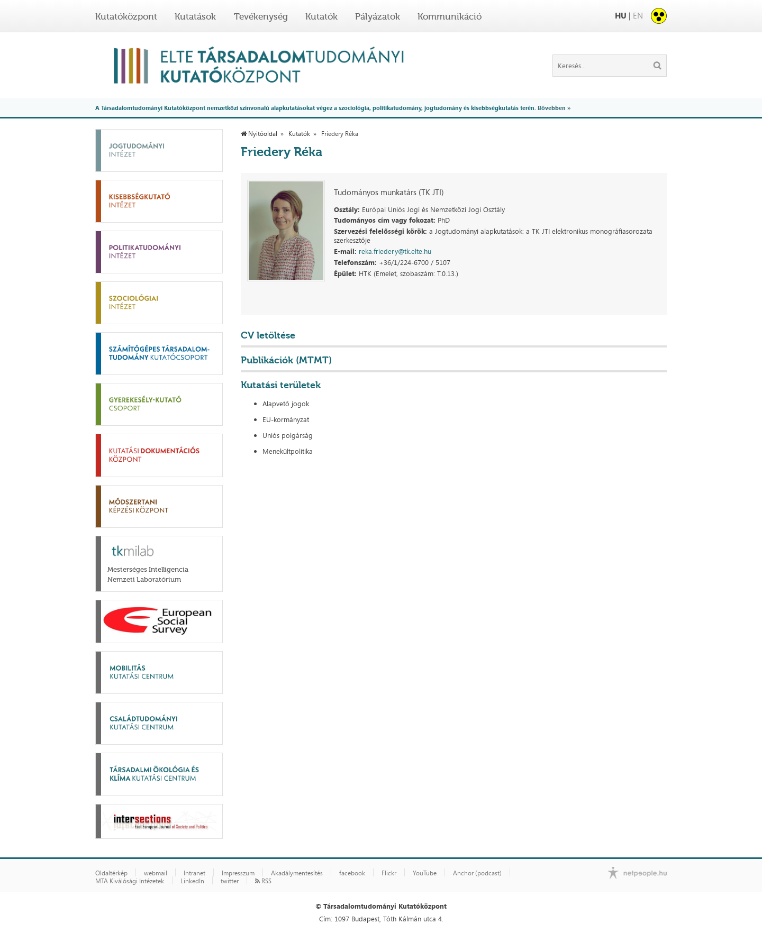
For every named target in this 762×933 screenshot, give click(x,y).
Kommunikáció (450, 16)
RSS (263, 881)
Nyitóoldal (259, 134)
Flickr (389, 873)
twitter (230, 881)
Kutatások (195, 16)
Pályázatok (377, 16)
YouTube (425, 873)
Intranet (194, 873)
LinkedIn (192, 881)
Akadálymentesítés (297, 873)
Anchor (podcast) (477, 873)
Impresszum (238, 873)
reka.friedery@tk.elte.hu (395, 251)
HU (621, 15)
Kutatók (321, 16)
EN (638, 15)
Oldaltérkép (111, 873)
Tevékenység (261, 16)
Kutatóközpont (126, 16)
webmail (155, 873)
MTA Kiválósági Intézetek (129, 881)
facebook (352, 873)
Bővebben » (554, 108)
